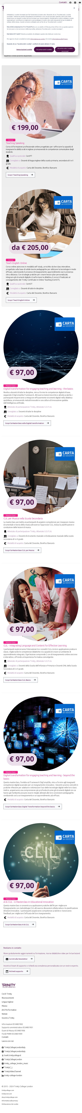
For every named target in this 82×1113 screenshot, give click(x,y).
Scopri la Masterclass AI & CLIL (17, 925)
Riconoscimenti (8, 998)
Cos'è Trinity (7, 994)
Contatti (63, 2)
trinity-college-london (12, 1075)
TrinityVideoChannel (11, 1071)
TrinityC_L (7, 1067)
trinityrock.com (7, 1094)
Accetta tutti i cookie (44, 49)
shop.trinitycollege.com (10, 1097)
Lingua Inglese (7, 1002)
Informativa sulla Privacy (60, 39)
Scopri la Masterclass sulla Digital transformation (24, 423)
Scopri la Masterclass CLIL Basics (18, 680)
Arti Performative (9, 1010)
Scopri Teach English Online (19, 300)
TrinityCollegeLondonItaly (13, 1047)
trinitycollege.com (8, 1090)
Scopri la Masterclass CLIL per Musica (19, 550)
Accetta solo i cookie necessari (65, 49)
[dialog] (41, 29)
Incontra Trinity (8, 1018)
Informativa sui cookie (37, 39)
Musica (4, 1006)
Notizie (4, 1014)
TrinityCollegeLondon (12, 1059)
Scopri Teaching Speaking (18, 175)
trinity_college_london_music (15, 1063)
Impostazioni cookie (24, 49)
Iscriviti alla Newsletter (16, 959)
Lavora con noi (8, 1041)
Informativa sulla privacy (10, 1100)
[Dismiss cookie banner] (74, 8)
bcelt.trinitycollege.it (11, 1055)
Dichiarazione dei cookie (10, 1104)
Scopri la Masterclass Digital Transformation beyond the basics (30, 807)
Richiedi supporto (14, 971)
